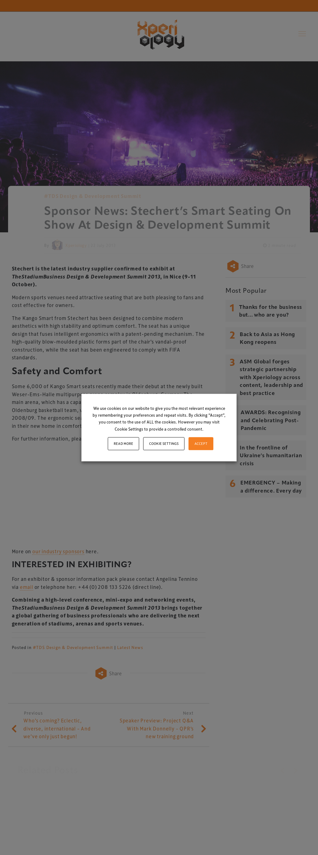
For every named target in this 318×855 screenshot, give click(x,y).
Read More (123, 443)
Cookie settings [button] (164, 443)
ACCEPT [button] (200, 443)
